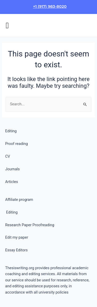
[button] (7, 25)
